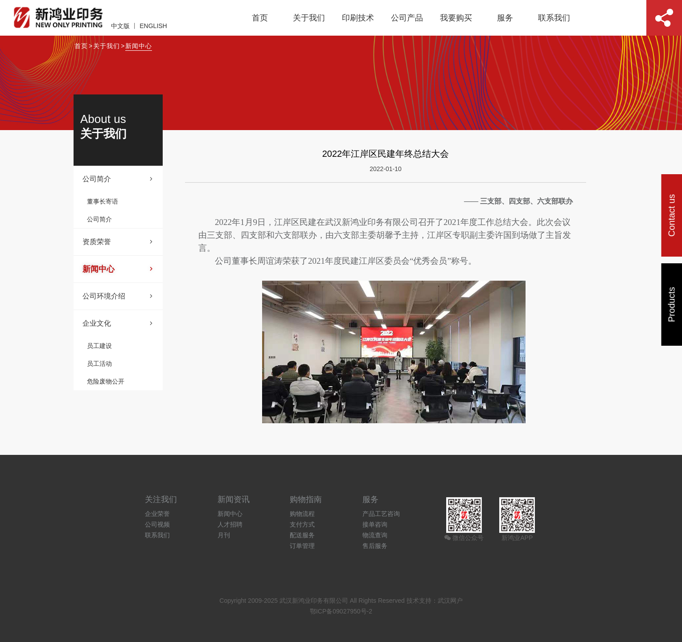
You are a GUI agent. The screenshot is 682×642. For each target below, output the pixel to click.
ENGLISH (153, 25)
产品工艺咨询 (381, 513)
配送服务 (302, 535)
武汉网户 (450, 600)
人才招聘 (230, 524)
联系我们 (554, 17)
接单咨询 (374, 524)
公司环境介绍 (118, 296)
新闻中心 (138, 45)
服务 (505, 17)
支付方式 (302, 524)
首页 (260, 17)
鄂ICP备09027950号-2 (341, 611)
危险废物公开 (105, 381)
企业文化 (118, 323)
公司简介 (118, 179)
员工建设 (99, 345)
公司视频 (157, 524)
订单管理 (302, 545)
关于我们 (309, 17)
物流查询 (374, 535)
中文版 (120, 25)
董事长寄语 (102, 201)
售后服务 (374, 545)
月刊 (224, 535)
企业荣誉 (157, 513)
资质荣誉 (118, 242)
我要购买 (456, 17)
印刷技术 (358, 17)
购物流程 (302, 513)
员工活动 (99, 363)
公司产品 (407, 17)
